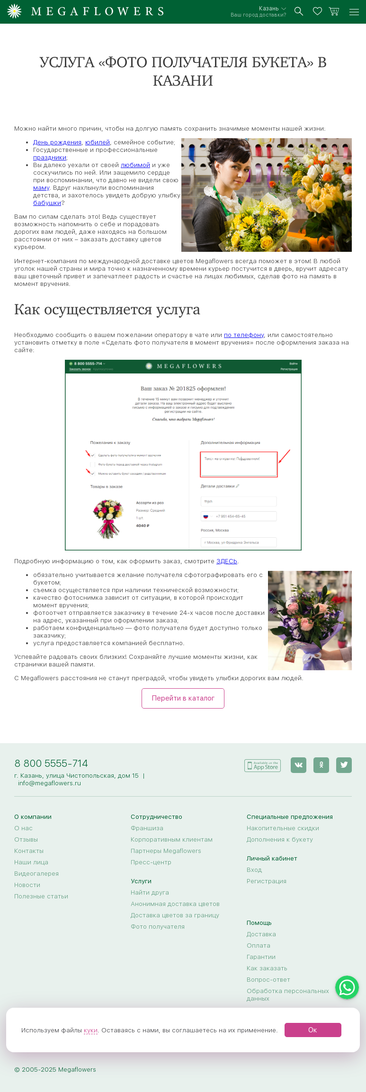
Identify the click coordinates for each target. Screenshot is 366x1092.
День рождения (57, 142)
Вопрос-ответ (268, 979)
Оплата (258, 945)
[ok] (321, 765)
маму (41, 187)
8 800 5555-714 (51, 763)
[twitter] (344, 765)
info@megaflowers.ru (49, 783)
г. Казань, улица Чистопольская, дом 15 (76, 775)
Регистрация (266, 881)
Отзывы (26, 839)
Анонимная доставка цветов (175, 903)
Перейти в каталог (183, 698)
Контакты (29, 850)
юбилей (97, 142)
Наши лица (31, 862)
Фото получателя (158, 926)
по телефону (244, 334)
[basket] (334, 12)
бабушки (47, 202)
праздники (49, 157)
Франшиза (147, 828)
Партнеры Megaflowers (166, 850)
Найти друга (150, 892)
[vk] (298, 765)
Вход (254, 869)
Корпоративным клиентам (172, 839)
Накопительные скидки (283, 828)
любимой (135, 165)
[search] (299, 12)
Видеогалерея (36, 873)
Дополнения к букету (280, 839)
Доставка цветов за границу (175, 915)
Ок (312, 1030)
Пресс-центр (151, 862)
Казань (269, 8)
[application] (262, 764)
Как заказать (267, 968)
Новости (27, 884)
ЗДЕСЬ (226, 561)
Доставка (261, 934)
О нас (23, 828)
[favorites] (319, 12)
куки (91, 1030)
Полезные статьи (41, 896)
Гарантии (261, 956)
